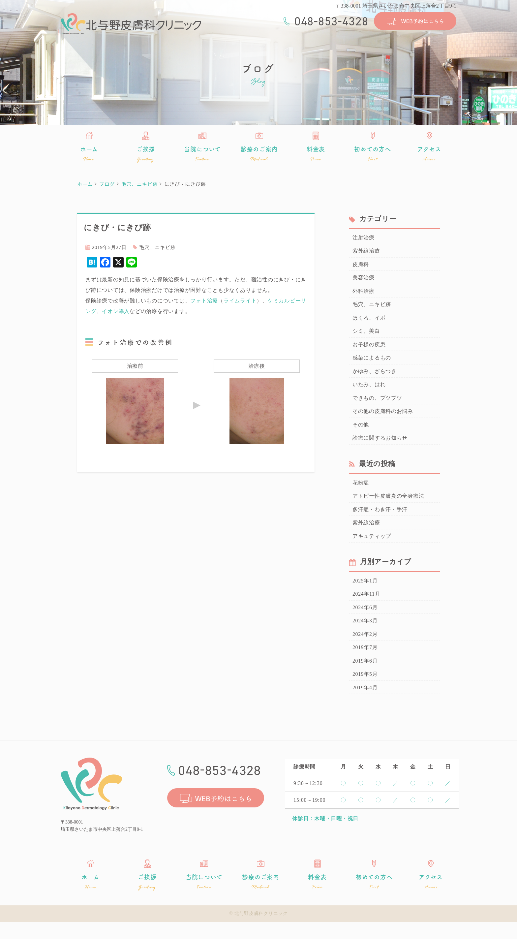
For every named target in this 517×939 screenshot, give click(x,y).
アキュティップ (370, 548)
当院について (202, 153)
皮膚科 (360, 266)
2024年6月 (364, 621)
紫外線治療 (365, 252)
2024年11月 (365, 607)
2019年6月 (364, 677)
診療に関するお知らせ (378, 447)
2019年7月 (364, 663)
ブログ (107, 183)
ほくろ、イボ (368, 322)
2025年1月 (364, 593)
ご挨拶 (145, 153)
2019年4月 (364, 705)
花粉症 (360, 492)
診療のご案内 (259, 153)
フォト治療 (204, 300)
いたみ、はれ (368, 391)
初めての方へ (372, 153)
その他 (360, 433)
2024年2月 (364, 649)
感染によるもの (370, 363)
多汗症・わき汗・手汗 (378, 520)
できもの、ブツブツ (375, 405)
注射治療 (362, 238)
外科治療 (362, 294)
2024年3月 (364, 635)
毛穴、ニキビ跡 (139, 183)
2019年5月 (364, 691)
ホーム (89, 153)
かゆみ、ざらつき (373, 377)
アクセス (429, 153)
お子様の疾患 (368, 350)
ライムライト (240, 300)
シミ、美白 (365, 336)
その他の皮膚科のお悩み (381, 419)
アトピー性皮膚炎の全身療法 (386, 506)
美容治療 (362, 280)
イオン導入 (116, 311)
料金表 (316, 153)
